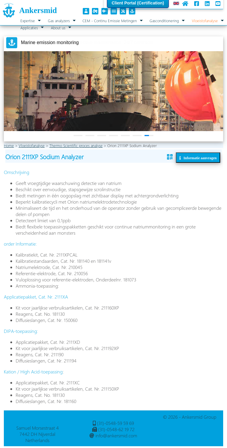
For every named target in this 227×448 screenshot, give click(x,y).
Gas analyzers (59, 20)
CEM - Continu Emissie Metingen (109, 20)
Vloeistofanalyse (205, 20)
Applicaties (29, 27)
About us (58, 27)
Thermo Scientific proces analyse (76, 145)
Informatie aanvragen (199, 158)
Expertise (27, 20)
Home (9, 145)
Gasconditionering (164, 20)
